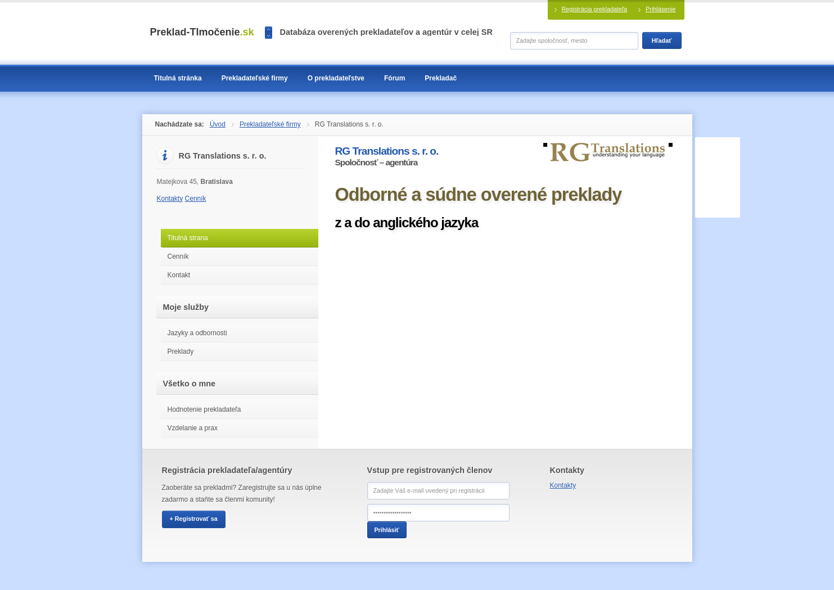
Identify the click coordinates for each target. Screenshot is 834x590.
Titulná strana (188, 238)
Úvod (218, 124)
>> (268, 36)
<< (268, 29)
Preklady (181, 351)
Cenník (195, 198)
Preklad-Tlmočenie (202, 32)
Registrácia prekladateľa (595, 9)
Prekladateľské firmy (270, 124)
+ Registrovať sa (194, 518)
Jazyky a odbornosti (197, 333)
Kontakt (179, 275)
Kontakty (170, 198)
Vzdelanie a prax (193, 428)
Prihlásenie (660, 9)
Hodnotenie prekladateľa (204, 409)
